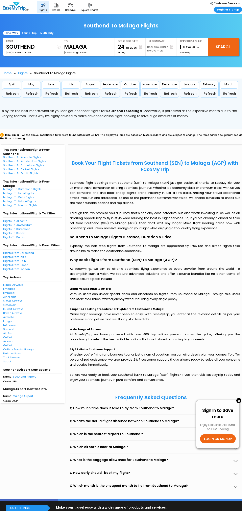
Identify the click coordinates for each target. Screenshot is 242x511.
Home (7, 73)
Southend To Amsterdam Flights (24, 161)
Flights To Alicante (15, 221)
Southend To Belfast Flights (21, 169)
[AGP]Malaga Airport (75, 52)
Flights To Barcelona (16, 229)
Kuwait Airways (13, 309)
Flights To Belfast (14, 233)
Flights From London (16, 269)
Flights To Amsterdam (17, 225)
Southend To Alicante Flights (22, 157)
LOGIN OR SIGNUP (218, 438)
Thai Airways (11, 357)
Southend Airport (24, 377)
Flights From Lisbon (15, 265)
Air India (8, 317)
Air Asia (8, 333)
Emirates (9, 289)
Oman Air (9, 305)
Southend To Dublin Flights (21, 173)
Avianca (8, 341)
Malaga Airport (23, 396)
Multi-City (46, 33)
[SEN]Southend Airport (18, 52)
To (66, 41)
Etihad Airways (13, 285)
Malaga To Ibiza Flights (18, 193)
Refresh (12, 93)
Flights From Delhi (15, 261)
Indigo (7, 321)
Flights (23, 73)
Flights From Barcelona (18, 253)
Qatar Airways (12, 301)
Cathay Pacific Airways (18, 349)
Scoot (7, 361)
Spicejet (8, 329)
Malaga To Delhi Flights (18, 197)
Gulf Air (8, 337)
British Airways (13, 313)
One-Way (12, 33)
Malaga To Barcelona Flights (22, 189)
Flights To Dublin (14, 237)
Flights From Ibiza (14, 257)
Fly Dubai (9, 293)
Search (224, 47)
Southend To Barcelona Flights (23, 165)
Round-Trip (29, 33)
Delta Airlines (12, 353)
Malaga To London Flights (20, 205)
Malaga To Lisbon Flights (19, 201)
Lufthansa (9, 325)
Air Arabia (10, 297)
